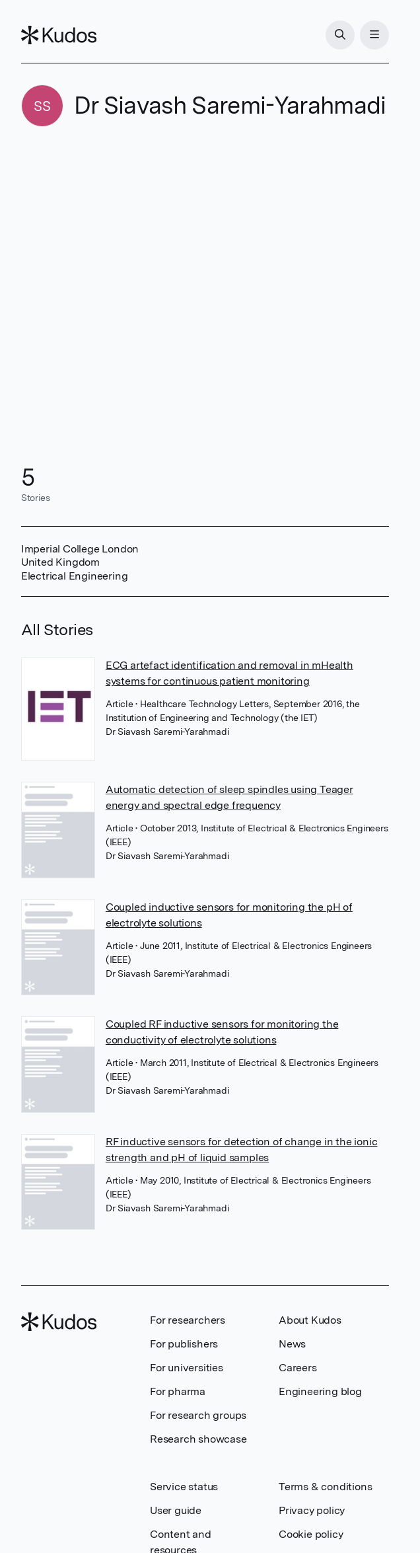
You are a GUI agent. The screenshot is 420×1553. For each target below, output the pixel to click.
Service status (184, 1486)
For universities (186, 1367)
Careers (298, 1367)
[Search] (340, 35)
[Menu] (374, 35)
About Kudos (310, 1320)
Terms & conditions (325, 1486)
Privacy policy (312, 1510)
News (292, 1344)
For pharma (177, 1391)
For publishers (184, 1344)
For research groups (198, 1415)
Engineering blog (320, 1391)
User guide (175, 1510)
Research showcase (198, 1439)
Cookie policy (311, 1534)
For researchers (187, 1320)
